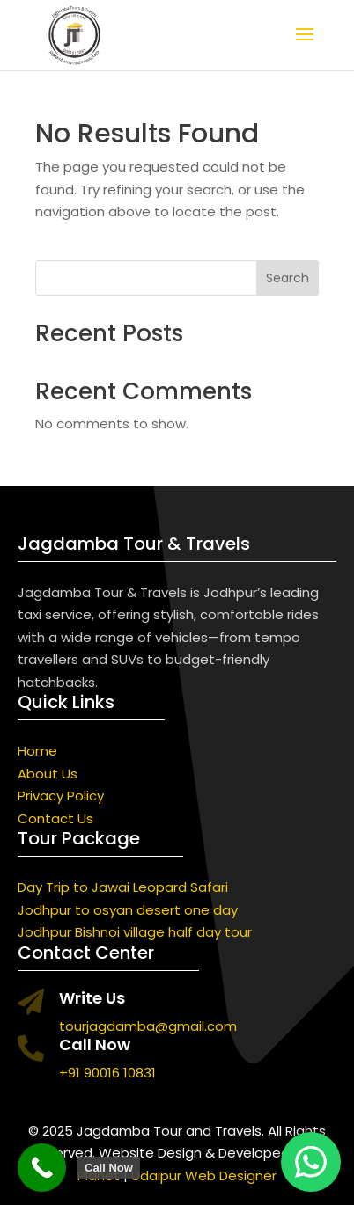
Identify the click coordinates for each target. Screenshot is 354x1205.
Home (37, 750)
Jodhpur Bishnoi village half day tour (135, 932)
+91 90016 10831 (107, 1072)
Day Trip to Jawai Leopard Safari (123, 887)
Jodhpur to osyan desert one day (128, 910)
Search (287, 278)
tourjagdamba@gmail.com (148, 1026)
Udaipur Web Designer (204, 1175)
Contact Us (55, 818)
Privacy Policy (61, 795)
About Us (47, 773)
